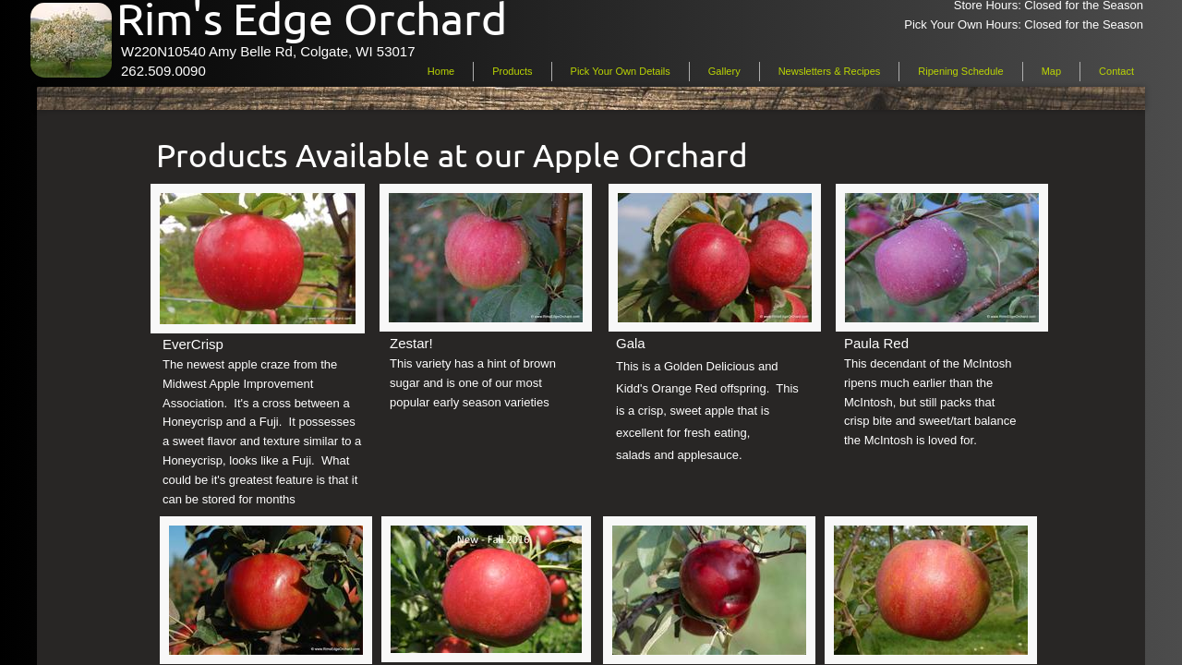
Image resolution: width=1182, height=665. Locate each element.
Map (1051, 71)
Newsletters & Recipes (829, 71)
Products (512, 71)
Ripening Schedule (960, 71)
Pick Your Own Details (620, 71)
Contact (1116, 71)
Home (441, 71)
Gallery (724, 71)
